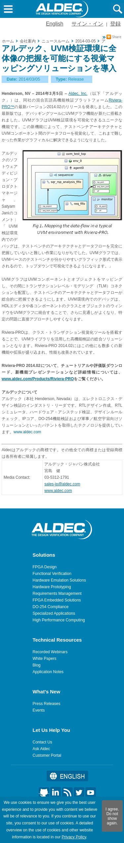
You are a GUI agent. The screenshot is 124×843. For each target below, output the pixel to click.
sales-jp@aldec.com (62, 484)
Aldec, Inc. (77, 93)
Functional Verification (52, 573)
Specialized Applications (54, 613)
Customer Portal (47, 755)
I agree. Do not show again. (112, 816)
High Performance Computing (59, 620)
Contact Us (42, 742)
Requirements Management (57, 593)
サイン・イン (87, 24)
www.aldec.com (27, 432)
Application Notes (48, 671)
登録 (115, 24)
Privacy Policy (74, 837)
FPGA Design (45, 567)
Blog (37, 665)
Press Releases (47, 703)
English (54, 24)
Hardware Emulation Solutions (59, 580)
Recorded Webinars (50, 652)
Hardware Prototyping (52, 587)
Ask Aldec (41, 748)
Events (39, 710)
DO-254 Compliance (51, 606)
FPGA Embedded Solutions (57, 600)
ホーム (8, 41)
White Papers (45, 658)
